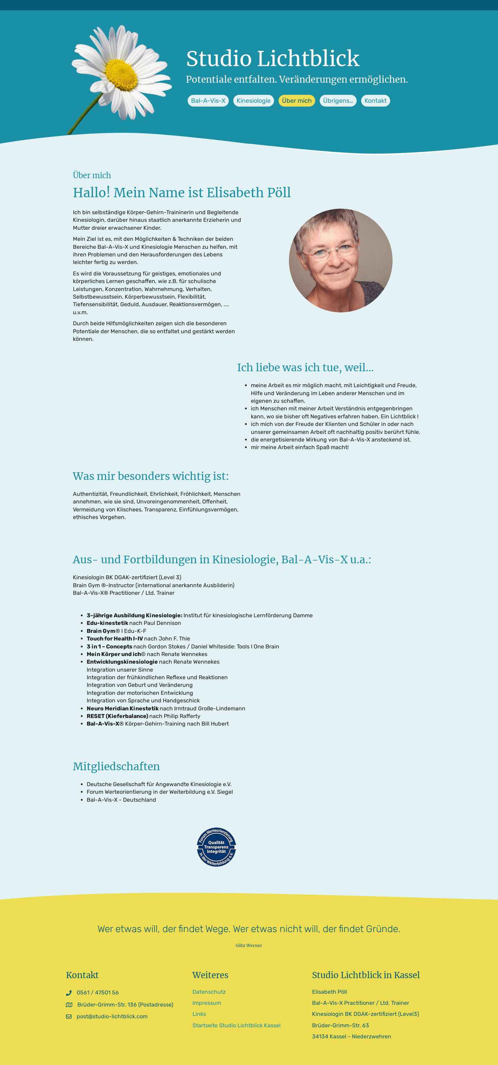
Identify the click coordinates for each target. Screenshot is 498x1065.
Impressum (206, 1003)
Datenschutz (209, 992)
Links (199, 1014)
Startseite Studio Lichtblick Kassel (236, 1025)
